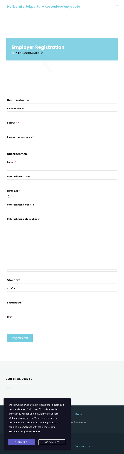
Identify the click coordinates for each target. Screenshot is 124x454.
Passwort (13, 122)
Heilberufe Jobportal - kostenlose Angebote (43, 6)
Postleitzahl (14, 302)
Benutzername (16, 108)
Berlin (9, 388)
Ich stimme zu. (21, 442)
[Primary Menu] (117, 6)
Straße (11, 288)
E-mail (11, 162)
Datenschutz (82, 445)
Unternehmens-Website (20, 204)
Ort (9, 316)
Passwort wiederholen (20, 137)
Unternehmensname (19, 176)
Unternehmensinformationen (23, 218)
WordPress (75, 414)
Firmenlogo (13, 190)
